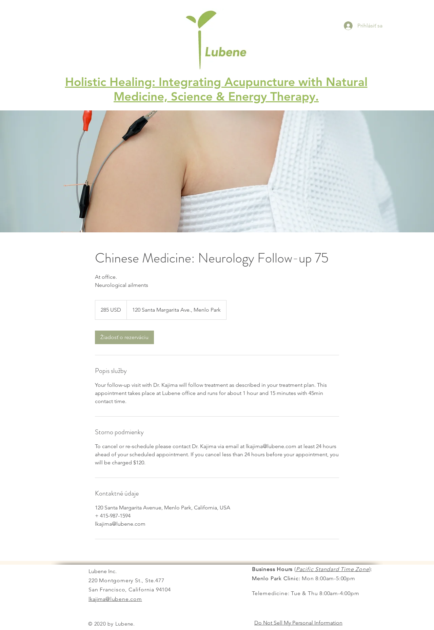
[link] (124, 337)
